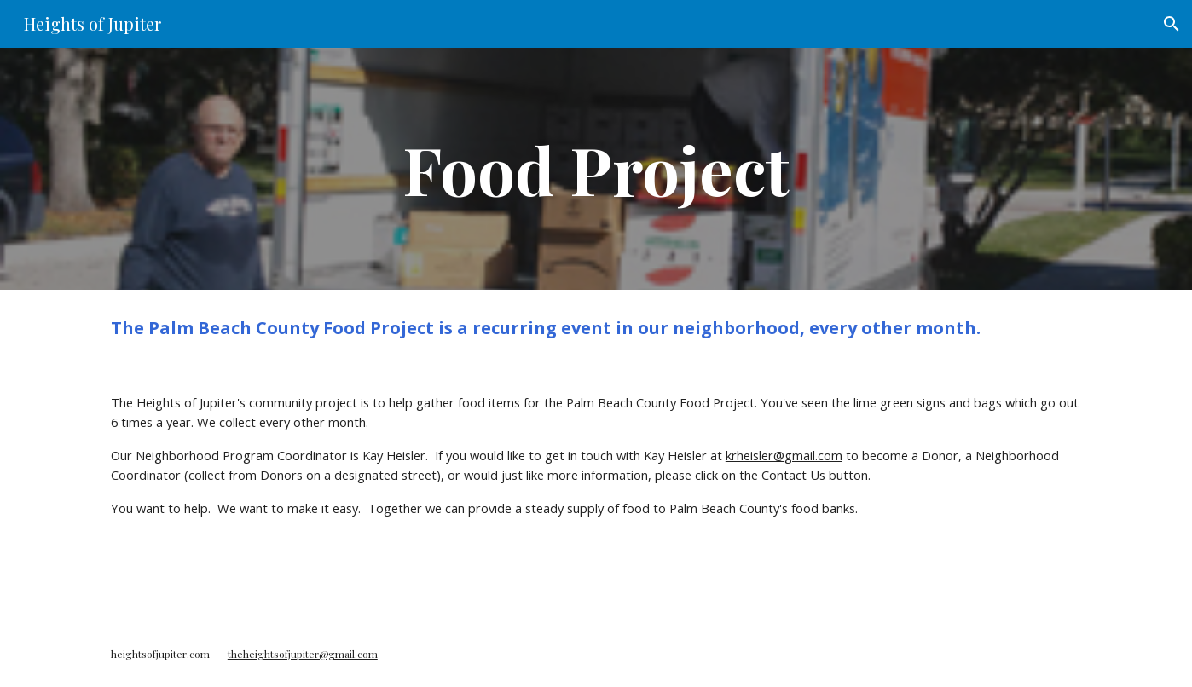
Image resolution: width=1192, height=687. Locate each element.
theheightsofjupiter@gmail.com (303, 654)
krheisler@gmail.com (784, 455)
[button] (1171, 23)
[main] (596, 169)
